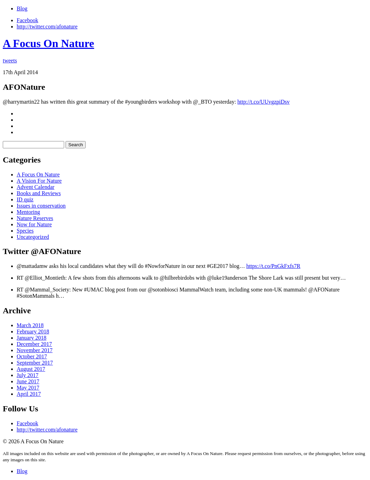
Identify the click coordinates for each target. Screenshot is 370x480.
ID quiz (25, 199)
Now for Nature (34, 224)
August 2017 (31, 369)
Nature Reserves (35, 218)
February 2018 (33, 331)
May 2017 (28, 388)
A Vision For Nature (39, 181)
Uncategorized (33, 237)
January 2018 (31, 338)
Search (75, 144)
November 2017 (35, 350)
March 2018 (30, 325)
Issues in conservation (41, 206)
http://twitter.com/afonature (47, 26)
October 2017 (32, 356)
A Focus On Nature (48, 43)
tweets (10, 60)
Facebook (27, 20)
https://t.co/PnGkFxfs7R (273, 266)
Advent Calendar (35, 187)
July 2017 (27, 375)
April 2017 (29, 394)
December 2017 (34, 344)
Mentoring (28, 212)
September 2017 (35, 363)
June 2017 (28, 381)
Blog (22, 8)
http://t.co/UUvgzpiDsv (264, 102)
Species (25, 231)
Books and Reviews (39, 193)
